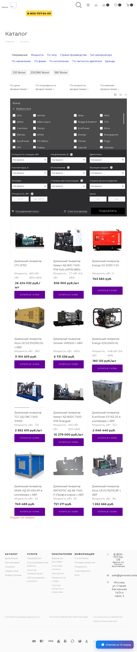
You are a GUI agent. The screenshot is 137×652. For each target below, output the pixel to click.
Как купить (58, 573)
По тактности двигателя (87, 61)
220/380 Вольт (40, 72)
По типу (52, 55)
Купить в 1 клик (29, 295)
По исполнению (59, 61)
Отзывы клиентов (85, 562)
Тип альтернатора (101, 55)
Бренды (110, 61)
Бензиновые (12, 562)
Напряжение (20, 55)
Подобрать (108, 211)
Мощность (37, 55)
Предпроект (34, 558)
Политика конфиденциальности (22, 617)
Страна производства (73, 55)
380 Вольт (60, 72)
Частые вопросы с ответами (58, 588)
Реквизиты (81, 566)
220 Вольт (19, 72)
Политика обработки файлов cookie (68, 617)
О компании (81, 558)
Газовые (10, 566)
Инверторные (13, 575)
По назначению (21, 61)
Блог (77, 575)
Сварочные (11, 571)
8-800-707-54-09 (39, 13)
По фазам (40, 61)
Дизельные (11, 558)
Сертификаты (82, 571)
